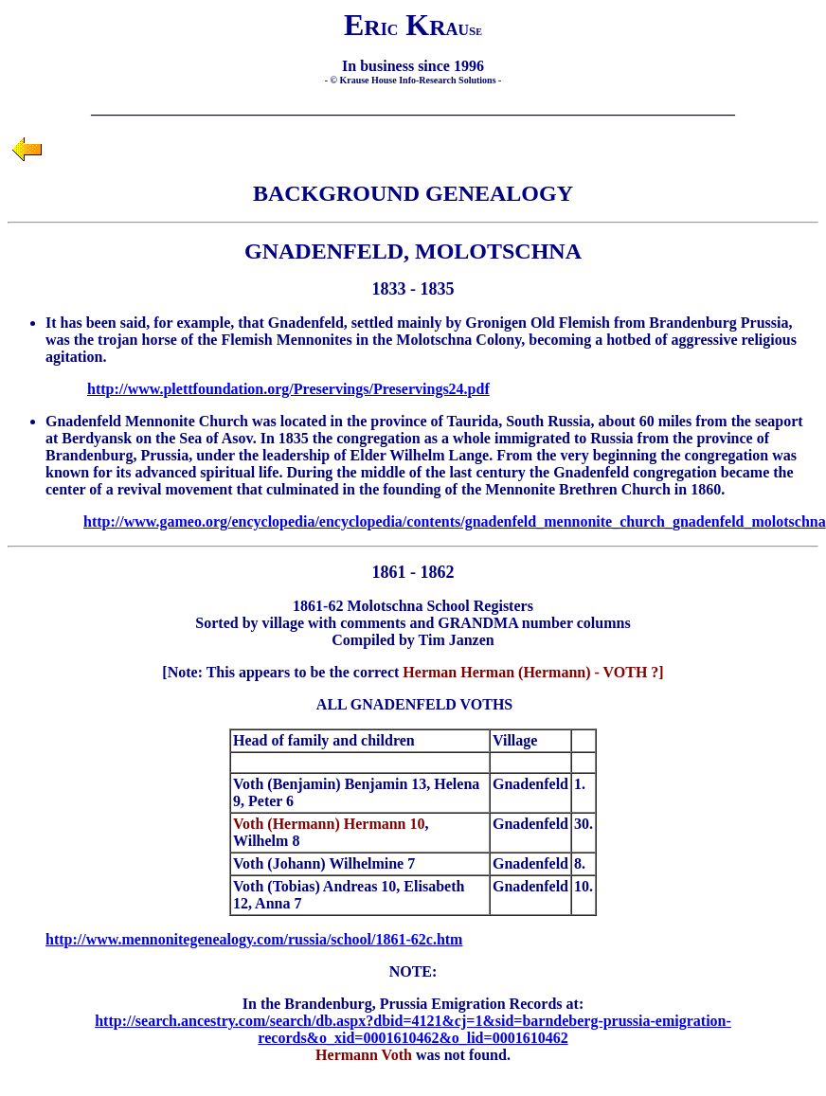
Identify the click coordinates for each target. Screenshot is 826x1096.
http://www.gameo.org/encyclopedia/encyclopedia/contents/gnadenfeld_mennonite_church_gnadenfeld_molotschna (454, 521)
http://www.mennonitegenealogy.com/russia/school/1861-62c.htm (253, 939)
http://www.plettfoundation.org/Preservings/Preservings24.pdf (288, 389)
